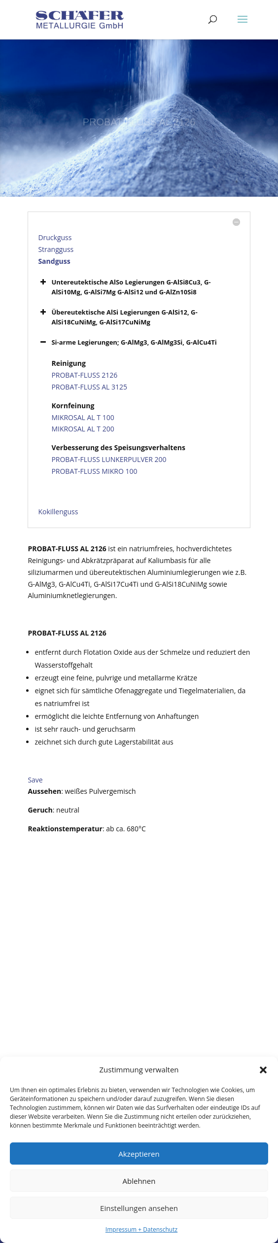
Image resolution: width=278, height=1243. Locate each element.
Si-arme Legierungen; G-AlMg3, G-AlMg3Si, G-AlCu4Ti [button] (127, 342)
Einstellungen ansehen (139, 1208)
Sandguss (54, 261)
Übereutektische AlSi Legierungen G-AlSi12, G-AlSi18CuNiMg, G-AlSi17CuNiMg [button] (117, 316)
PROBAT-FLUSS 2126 (84, 375)
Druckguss (54, 237)
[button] (263, 1070)
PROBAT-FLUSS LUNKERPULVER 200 (108, 459)
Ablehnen (139, 1181)
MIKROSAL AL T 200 (82, 428)
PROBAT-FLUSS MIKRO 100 (94, 471)
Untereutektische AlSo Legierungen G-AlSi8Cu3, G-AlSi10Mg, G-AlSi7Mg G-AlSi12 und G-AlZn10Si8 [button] (124, 286)
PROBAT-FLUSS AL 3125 (89, 386)
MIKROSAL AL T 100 (82, 417)
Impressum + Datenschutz (141, 1229)
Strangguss (55, 249)
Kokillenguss (58, 511)
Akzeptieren (138, 1154)
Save (35, 779)
